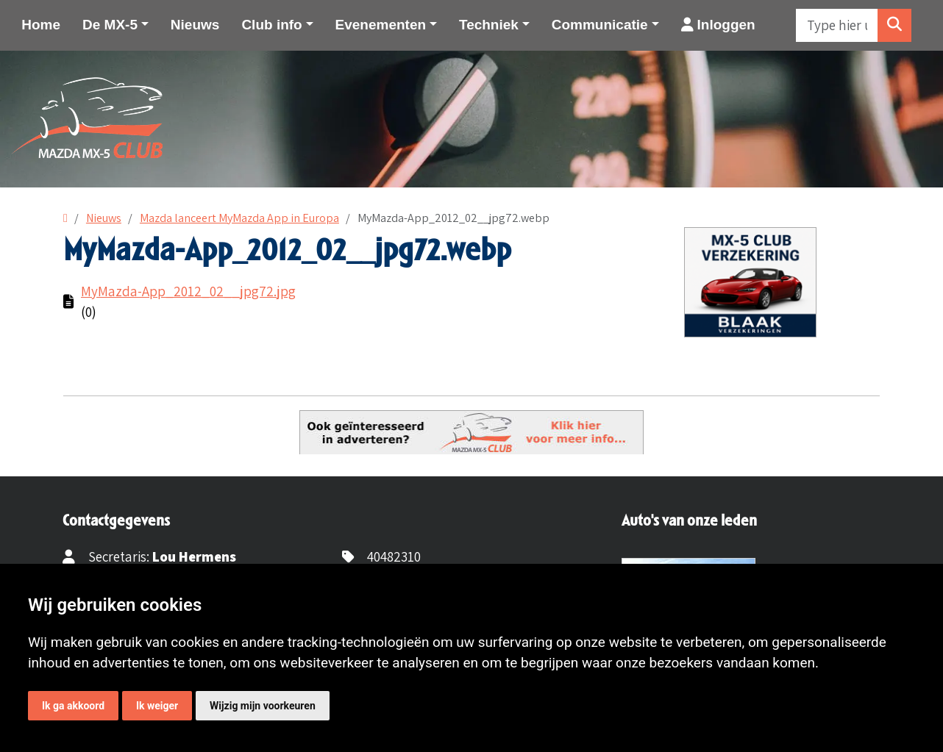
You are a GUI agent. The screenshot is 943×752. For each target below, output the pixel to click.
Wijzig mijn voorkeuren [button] (263, 706)
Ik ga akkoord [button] (73, 706)
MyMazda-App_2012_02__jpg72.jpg (188, 291)
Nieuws (195, 24)
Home (40, 24)
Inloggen (718, 24)
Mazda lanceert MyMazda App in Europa (239, 218)
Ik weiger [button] (157, 706)
